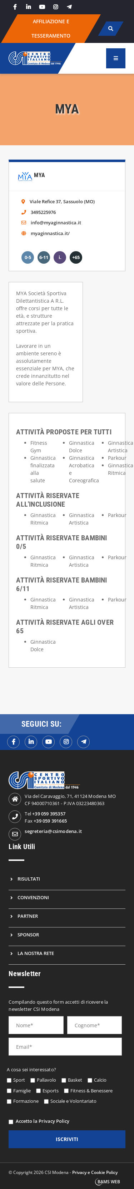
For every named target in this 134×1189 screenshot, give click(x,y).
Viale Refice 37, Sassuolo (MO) (62, 201)
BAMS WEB (109, 1182)
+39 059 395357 (48, 813)
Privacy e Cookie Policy (95, 1172)
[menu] (115, 58)
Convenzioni (33, 897)
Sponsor (28, 934)
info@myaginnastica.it (56, 222)
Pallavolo (46, 1080)
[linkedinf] (31, 742)
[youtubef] (48, 742)
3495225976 (43, 212)
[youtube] (42, 7)
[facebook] (15, 7)
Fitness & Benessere (91, 1090)
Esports (51, 1090)
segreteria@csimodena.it (53, 831)
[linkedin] (28, 7)
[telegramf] (83, 742)
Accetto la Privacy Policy (42, 1121)
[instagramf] (66, 742)
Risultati (29, 879)
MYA (39, 175)
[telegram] (69, 7)
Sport (19, 1080)
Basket (75, 1080)
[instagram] (55, 7)
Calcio (100, 1080)
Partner (28, 916)
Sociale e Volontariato (73, 1101)
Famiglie (22, 1090)
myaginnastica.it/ (50, 233)
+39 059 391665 (50, 821)
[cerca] (110, 28)
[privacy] (11, 1122)
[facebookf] (13, 742)
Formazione (26, 1101)
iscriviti (67, 1139)
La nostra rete (36, 953)
